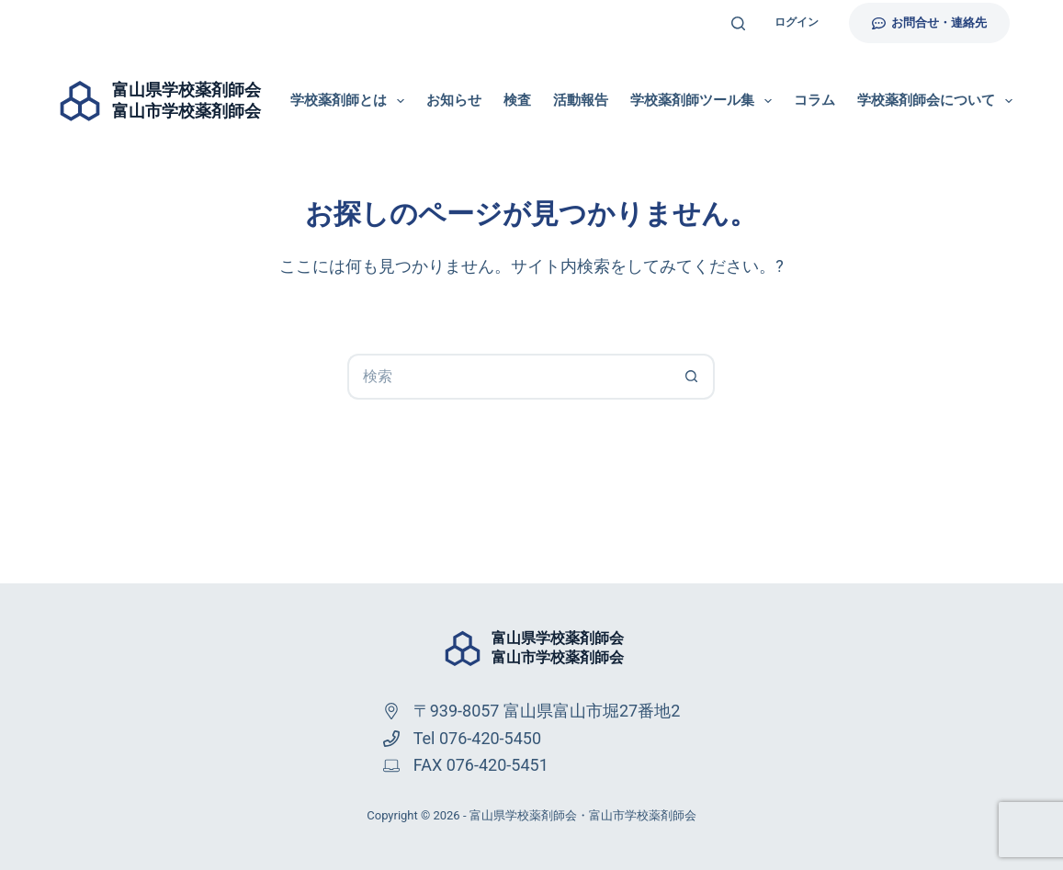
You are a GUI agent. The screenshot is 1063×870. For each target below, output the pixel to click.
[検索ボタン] (692, 377)
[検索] (738, 23)
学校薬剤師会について (934, 101)
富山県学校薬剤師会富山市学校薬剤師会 (558, 647)
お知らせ (453, 100)
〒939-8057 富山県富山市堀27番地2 (547, 710)
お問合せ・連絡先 (930, 22)
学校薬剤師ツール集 (704, 101)
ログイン (797, 22)
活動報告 (580, 100)
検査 (517, 100)
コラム (814, 100)
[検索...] (508, 377)
